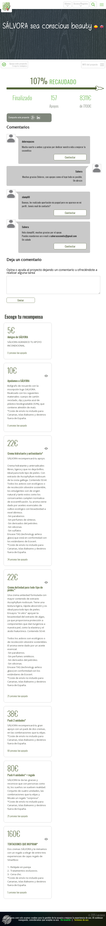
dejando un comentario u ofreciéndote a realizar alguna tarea (52, 271)
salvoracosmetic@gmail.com (63, 236)
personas (12, 353)
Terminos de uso (81, 919)
